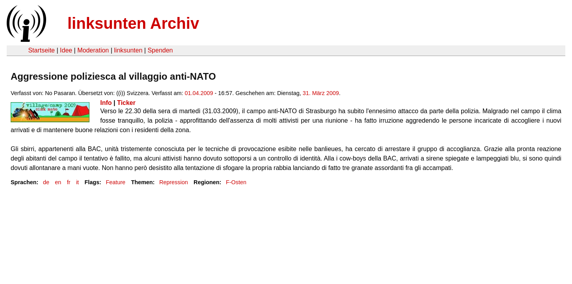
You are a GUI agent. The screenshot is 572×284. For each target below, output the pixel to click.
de (46, 182)
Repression (173, 182)
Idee (66, 50)
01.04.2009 (198, 93)
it (77, 182)
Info (106, 102)
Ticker (126, 102)
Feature (115, 182)
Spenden (160, 50)
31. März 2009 (321, 93)
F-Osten (236, 182)
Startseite (41, 50)
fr (69, 182)
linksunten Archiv (133, 23)
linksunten (128, 50)
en (58, 182)
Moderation (93, 50)
